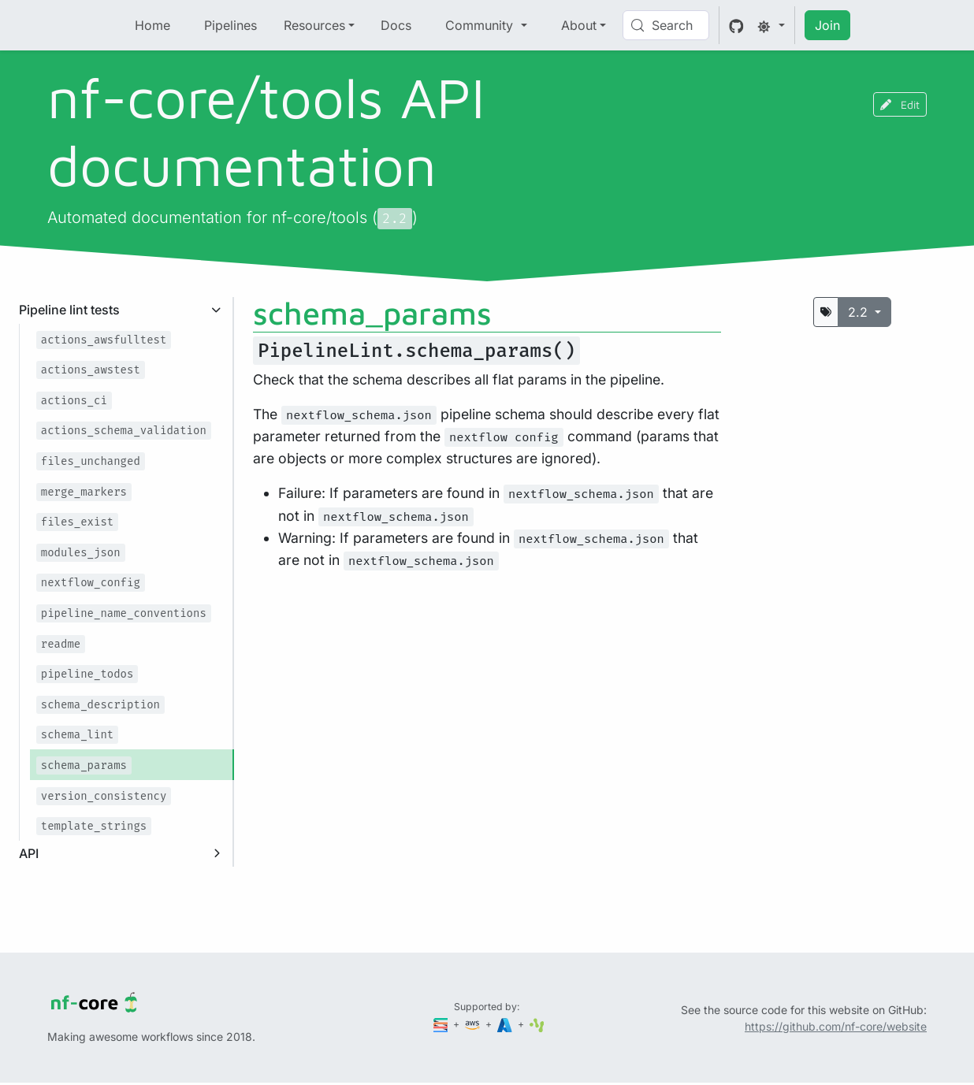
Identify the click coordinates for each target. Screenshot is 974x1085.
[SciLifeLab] (537, 1024)
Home (152, 25)
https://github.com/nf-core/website (836, 1026)
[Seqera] (442, 1024)
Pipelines (230, 25)
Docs (396, 25)
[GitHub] (736, 25)
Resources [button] (314, 25)
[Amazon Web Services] (473, 1024)
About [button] (579, 25)
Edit (900, 104)
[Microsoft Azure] (506, 1024)
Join (827, 25)
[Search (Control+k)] (666, 25)
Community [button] (481, 25)
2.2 (860, 312)
